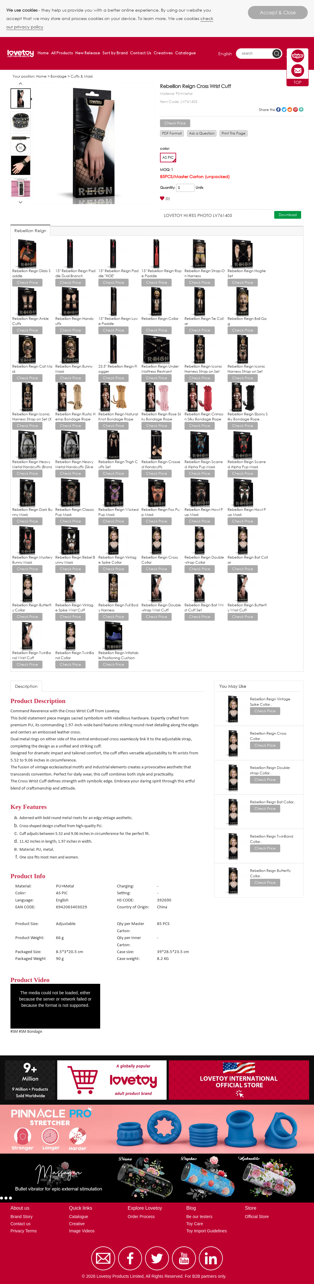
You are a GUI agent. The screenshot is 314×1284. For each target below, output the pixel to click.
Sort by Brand (115, 53)
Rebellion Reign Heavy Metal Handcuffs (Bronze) (32, 466)
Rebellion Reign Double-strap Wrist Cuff (161, 607)
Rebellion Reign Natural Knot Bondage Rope (118, 416)
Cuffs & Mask (82, 76)
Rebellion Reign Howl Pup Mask (204, 512)
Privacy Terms (23, 1230)
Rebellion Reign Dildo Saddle (31, 273)
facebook (278, 109)
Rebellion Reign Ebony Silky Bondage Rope (248, 416)
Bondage (59, 76)
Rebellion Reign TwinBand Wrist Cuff (31, 655)
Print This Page (234, 133)
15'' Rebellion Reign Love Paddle (118, 321)
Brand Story (21, 1216)
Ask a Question (201, 133)
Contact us (20, 1223)
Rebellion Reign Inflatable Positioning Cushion (118, 655)
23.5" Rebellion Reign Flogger (117, 369)
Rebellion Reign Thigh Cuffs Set (118, 464)
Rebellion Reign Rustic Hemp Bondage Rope (75, 416)
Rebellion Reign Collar (160, 318)
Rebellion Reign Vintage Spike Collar (117, 560)
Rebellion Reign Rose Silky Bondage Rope (161, 416)
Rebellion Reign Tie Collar (204, 321)
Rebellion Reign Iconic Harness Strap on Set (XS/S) (31, 419)
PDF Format (172, 133)
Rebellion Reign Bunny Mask (73, 369)
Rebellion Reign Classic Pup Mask (74, 512)
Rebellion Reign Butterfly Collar (31, 607)
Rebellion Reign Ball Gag (247, 321)
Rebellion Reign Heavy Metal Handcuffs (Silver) (74, 466)
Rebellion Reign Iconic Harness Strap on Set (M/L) (246, 371)
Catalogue (185, 53)
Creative (77, 1223)
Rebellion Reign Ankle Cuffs (30, 321)
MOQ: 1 (166, 169)
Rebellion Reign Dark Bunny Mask (32, 512)
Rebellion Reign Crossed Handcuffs (160, 464)
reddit (289, 109)
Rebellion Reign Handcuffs (74, 321)
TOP (297, 82)
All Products (62, 53)
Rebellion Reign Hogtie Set (247, 273)
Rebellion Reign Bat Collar (248, 560)
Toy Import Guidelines (206, 1230)
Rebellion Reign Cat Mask (32, 369)
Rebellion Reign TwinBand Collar (74, 655)
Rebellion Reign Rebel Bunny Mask (75, 560)
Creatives (163, 53)
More (301, 109)
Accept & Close (278, 12)
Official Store (257, 1216)
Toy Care (194, 1223)
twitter (284, 109)
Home (43, 53)
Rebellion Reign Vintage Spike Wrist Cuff (74, 607)
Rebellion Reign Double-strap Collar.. (270, 770)
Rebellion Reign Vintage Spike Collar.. (270, 701)
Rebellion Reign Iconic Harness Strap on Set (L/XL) (203, 371)
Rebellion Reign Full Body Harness (118, 607)
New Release (87, 53)
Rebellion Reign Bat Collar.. (272, 801)
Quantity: (167, 187)
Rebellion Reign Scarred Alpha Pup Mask (204, 464)
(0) (165, 198)
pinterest (295, 109)
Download (288, 214)
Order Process (141, 1216)
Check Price (175, 123)
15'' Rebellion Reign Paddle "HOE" (118, 273)
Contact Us (140, 53)
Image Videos (81, 1230)
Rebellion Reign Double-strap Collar (204, 560)
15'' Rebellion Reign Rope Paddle (161, 273)
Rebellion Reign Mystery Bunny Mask (32, 560)
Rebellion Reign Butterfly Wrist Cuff (247, 607)
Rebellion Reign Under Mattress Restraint (160, 369)
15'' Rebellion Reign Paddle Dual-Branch (75, 273)
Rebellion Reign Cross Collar (159, 560)
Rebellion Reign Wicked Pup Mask (118, 512)
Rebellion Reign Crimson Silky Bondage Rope (204, 416)
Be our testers (199, 1216)
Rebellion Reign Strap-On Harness (205, 273)
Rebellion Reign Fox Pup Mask (160, 512)
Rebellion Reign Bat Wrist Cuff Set (204, 607)
